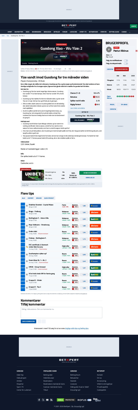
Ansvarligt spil (75, 390)
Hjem (3, 36)
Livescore (73, 32)
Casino (124, 32)
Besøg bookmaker (90, 173)
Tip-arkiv (122, 104)
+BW (98, 42)
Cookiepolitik (101, 390)
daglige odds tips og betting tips (76, 328)
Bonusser (47, 32)
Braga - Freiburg (35, 211)
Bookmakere (36, 32)
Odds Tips (20, 375)
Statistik (103, 32)
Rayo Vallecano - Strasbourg (39, 224)
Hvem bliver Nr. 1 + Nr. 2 (37, 260)
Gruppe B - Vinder (35, 280)
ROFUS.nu (65, 21)
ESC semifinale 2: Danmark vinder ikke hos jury (38, 245)
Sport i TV (83, 32)
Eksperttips (19, 32)
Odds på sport (21, 378)
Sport (10, 32)
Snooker (24, 63)
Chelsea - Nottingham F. (37, 238)
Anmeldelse (90, 177)
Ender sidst (33, 231)
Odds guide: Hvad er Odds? (79, 387)
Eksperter (20, 384)
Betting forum (75, 375)
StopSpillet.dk (89, 21)
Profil (110, 104)
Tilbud (45, 390)
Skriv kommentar (28, 321)
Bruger (39, 198)
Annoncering (101, 381)
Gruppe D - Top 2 (35, 287)
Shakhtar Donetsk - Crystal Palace (41, 204)
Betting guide (114, 32)
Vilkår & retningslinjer (104, 384)
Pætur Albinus (30, 69)
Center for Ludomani (24, 390)
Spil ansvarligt (51, 21)
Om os (99, 378)
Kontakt (100, 375)
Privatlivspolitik (102, 387)
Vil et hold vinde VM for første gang (42, 273)
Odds (27, 32)
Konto (133, 26)
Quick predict (49, 198)
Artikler (57, 32)
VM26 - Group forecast (37, 267)
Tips (8, 36)
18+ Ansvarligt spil (77, 406)
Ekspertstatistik (122, 69)
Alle (23, 198)
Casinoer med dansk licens (52, 387)
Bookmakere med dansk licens (54, 384)
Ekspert (31, 198)
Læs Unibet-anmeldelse (77, 108)
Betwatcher (93, 32)
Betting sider (48, 375)
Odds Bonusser (48, 378)
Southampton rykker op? (38, 253)
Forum (64, 32)
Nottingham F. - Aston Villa (38, 218)
